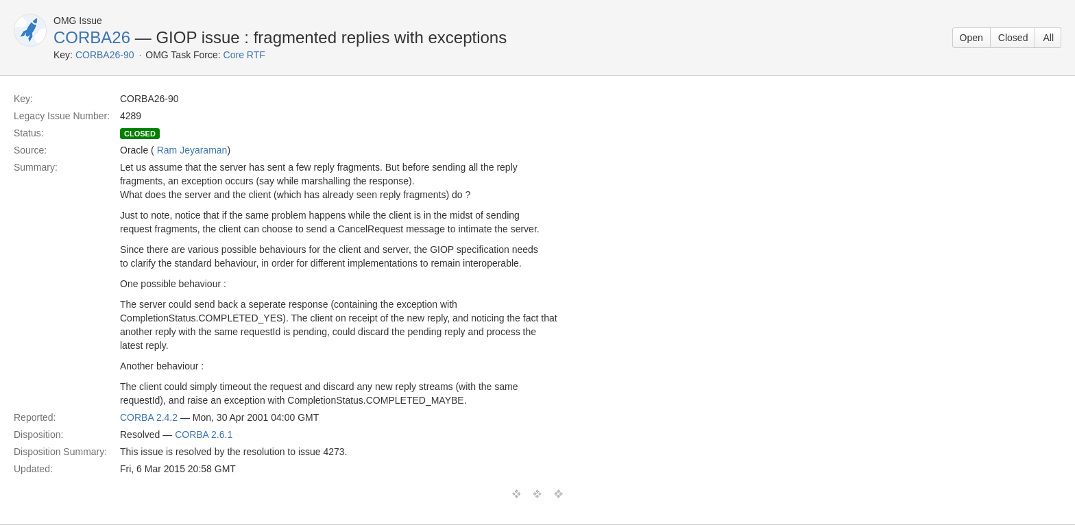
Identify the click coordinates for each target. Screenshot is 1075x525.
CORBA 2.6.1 (203, 434)
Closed (1013, 37)
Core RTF (244, 54)
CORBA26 (91, 37)
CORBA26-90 (104, 54)
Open (971, 37)
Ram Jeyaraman (192, 150)
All (1048, 37)
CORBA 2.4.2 (149, 417)
